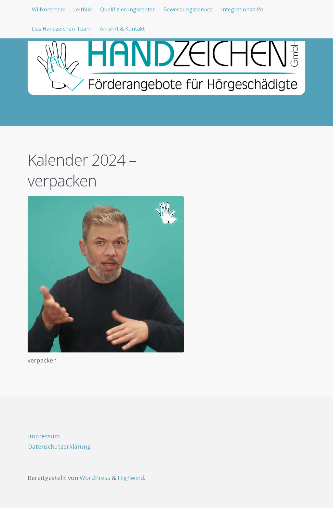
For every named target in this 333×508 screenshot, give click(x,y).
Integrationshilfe (262, 10)
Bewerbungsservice (203, 10)
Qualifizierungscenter (137, 10)
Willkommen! (50, 10)
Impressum (44, 436)
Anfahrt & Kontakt (131, 30)
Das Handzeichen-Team (65, 30)
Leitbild (87, 10)
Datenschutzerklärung (59, 446)
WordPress (95, 478)
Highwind (131, 478)
